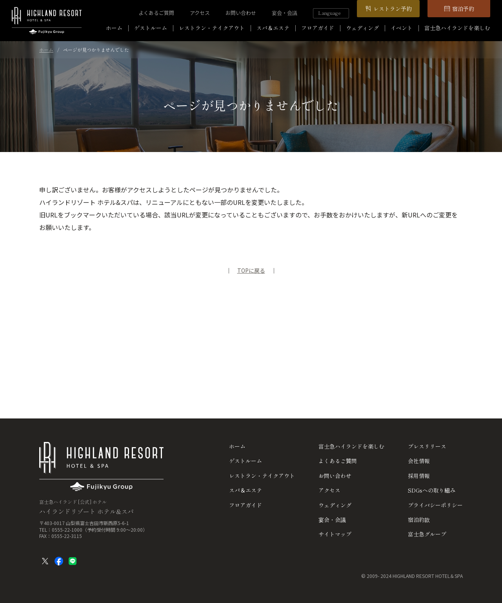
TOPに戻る (251, 270)
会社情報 (419, 461)
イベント (402, 28)
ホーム (114, 28)
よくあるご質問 (156, 12)
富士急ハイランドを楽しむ (457, 28)
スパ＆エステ (272, 28)
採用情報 (419, 476)
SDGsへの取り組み (431, 490)
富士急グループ (427, 534)
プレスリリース (427, 446)
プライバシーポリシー (435, 505)
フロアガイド (317, 28)
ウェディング (362, 28)
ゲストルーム (150, 28)
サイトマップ (334, 534)
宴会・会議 (284, 12)
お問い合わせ (241, 12)
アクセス (200, 12)
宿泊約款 (419, 519)
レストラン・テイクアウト (212, 28)
